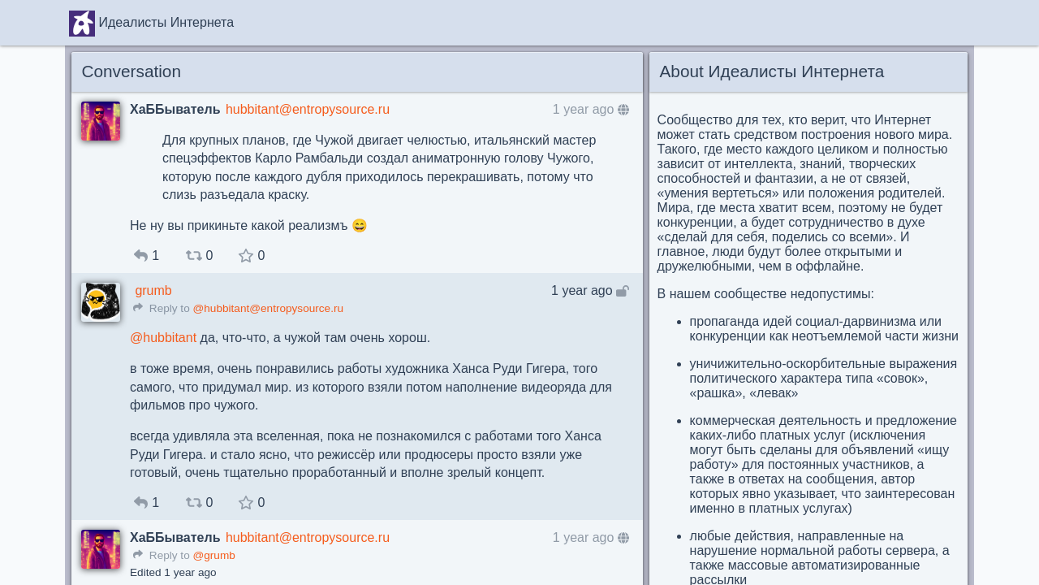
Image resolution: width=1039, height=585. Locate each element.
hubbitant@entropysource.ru (308, 109)
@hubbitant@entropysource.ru (267, 308)
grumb (153, 290)
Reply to (161, 308)
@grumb (213, 555)
